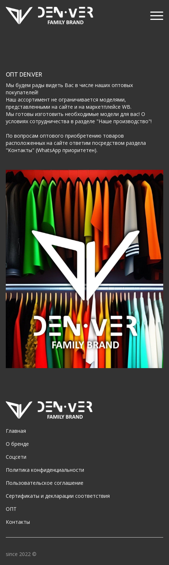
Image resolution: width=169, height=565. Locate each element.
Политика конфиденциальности (45, 469)
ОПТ (11, 508)
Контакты (18, 521)
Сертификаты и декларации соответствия (58, 495)
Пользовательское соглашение (44, 482)
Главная (16, 430)
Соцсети (16, 456)
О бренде (17, 443)
